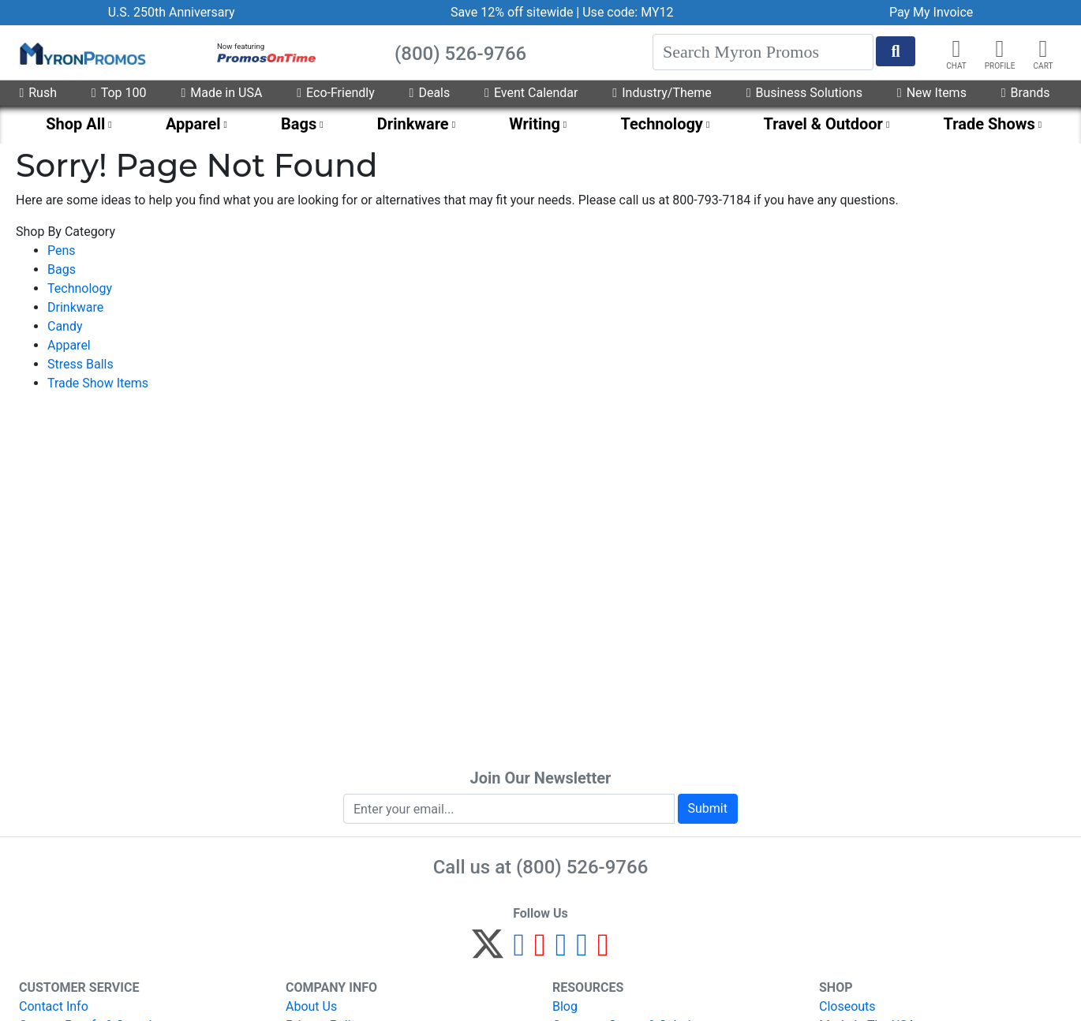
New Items (932, 92)
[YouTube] (603, 951)
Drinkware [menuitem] (413, 123)
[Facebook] (518, 951)
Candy (65, 326)
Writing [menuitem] (534, 123)
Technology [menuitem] (661, 123)
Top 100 (119, 92)
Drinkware (75, 307)
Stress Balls (80, 364)
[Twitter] (487, 951)
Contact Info (53, 1006)
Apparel (69, 345)
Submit (708, 808)
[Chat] (956, 49)
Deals (430, 92)
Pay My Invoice (931, 12)
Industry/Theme (661, 92)
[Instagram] (561, 951)
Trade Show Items (97, 383)
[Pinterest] (540, 951)
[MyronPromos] (81, 53)
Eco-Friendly (335, 92)
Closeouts (847, 1006)
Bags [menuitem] (298, 123)
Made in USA (221, 92)
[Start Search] (895, 51)
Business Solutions (804, 92)
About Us (311, 1006)
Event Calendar (531, 92)
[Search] (763, 52)
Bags (61, 269)
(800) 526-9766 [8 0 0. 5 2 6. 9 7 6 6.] (582, 867)
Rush (38, 92)
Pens (61, 250)
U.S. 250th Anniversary (171, 12)
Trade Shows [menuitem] (988, 123)
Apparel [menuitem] (193, 123)
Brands (1025, 92)
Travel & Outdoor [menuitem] (823, 123)
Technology (79, 288)
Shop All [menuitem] (75, 123)
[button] (1000, 49)
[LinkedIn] (582, 951)
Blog (565, 1006)
